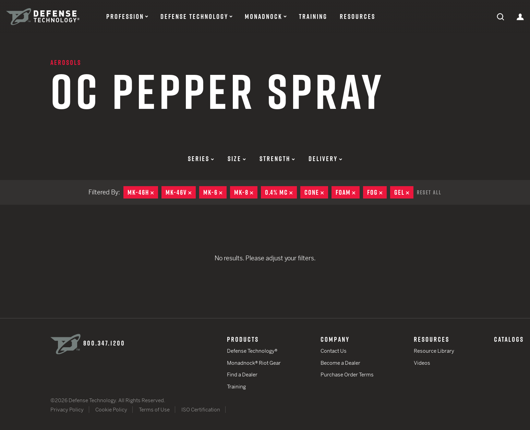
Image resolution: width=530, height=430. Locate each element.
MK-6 (215, 192)
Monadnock (263, 16)
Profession (125, 16)
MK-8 (245, 192)
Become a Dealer (340, 363)
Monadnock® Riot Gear (254, 363)
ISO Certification (200, 409)
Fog (377, 192)
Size (237, 158)
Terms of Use (154, 409)
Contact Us (334, 351)
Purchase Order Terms (347, 374)
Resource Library (434, 351)
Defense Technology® (252, 351)
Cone (316, 192)
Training (313, 16)
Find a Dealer (242, 374)
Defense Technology (194, 16)
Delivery (325, 158)
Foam (348, 192)
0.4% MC (281, 192)
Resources (357, 16)
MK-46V (181, 192)
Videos (422, 363)
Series (201, 158)
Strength (277, 158)
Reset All (429, 192)
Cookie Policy (111, 409)
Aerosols (65, 62)
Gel (403, 192)
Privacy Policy (67, 409)
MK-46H (143, 192)
